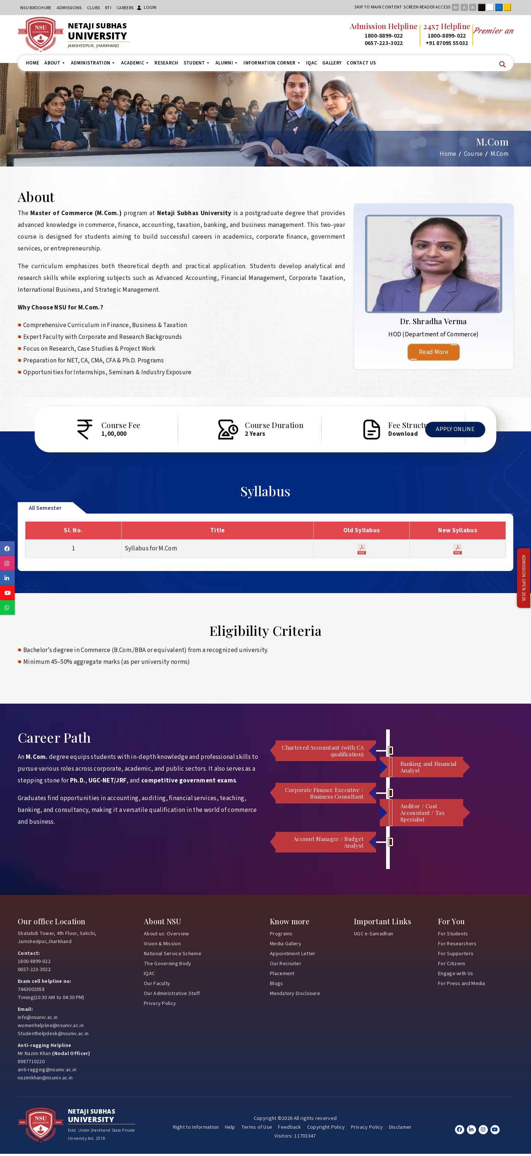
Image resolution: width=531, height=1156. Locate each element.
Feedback (289, 1129)
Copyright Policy (326, 1129)
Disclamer (400, 1129)
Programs (281, 935)
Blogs (276, 985)
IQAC (311, 63)
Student (197, 63)
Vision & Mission (162, 945)
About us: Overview (166, 935)
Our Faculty (157, 985)
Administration (93, 63)
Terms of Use (257, 1129)
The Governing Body (167, 965)
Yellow (509, 7)
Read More (433, 352)
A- (473, 7)
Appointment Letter (292, 955)
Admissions (69, 8)
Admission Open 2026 (523, 578)
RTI (108, 8)
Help (230, 1129)
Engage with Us (455, 975)
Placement (282, 975)
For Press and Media (461, 985)
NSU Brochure (36, 8)
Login (146, 7)
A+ (456, 7)
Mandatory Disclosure (295, 995)
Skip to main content (378, 7)
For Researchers (457, 945)
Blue (500, 7)
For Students (453, 935)
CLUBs (93, 8)
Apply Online (452, 434)
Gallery (331, 63)
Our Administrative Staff (172, 995)
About (55, 63)
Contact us (361, 63)
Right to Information (196, 1129)
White (491, 7)
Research (166, 63)
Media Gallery (285, 945)
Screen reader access (426, 7)
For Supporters (455, 955)
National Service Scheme (172, 955)
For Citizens (452, 965)
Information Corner (272, 63)
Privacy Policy (160, 1005)
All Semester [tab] (45, 510)
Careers (125, 8)
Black (483, 7)
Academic (135, 63)
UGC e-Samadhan (373, 935)
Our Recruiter (285, 965)
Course (473, 154)
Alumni (226, 63)
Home (32, 63)
